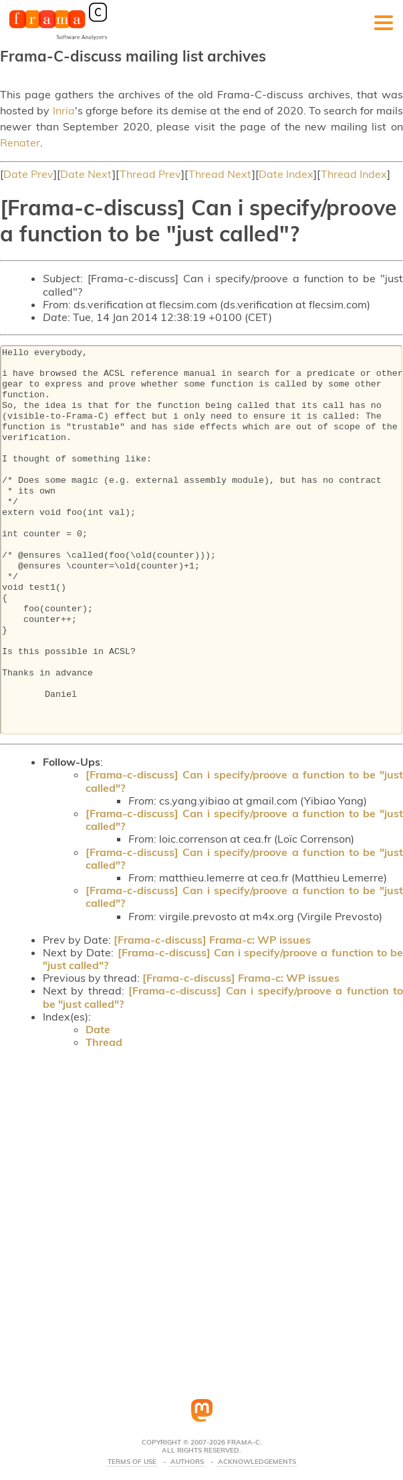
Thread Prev (150, 174)
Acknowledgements (257, 1462)
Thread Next (220, 174)
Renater (20, 142)
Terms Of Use (132, 1462)
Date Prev (28, 174)
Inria (64, 110)
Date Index (286, 174)
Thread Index (354, 174)
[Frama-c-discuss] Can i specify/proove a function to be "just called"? (244, 781)
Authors (187, 1462)
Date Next (86, 174)
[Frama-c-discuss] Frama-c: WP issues (212, 939)
